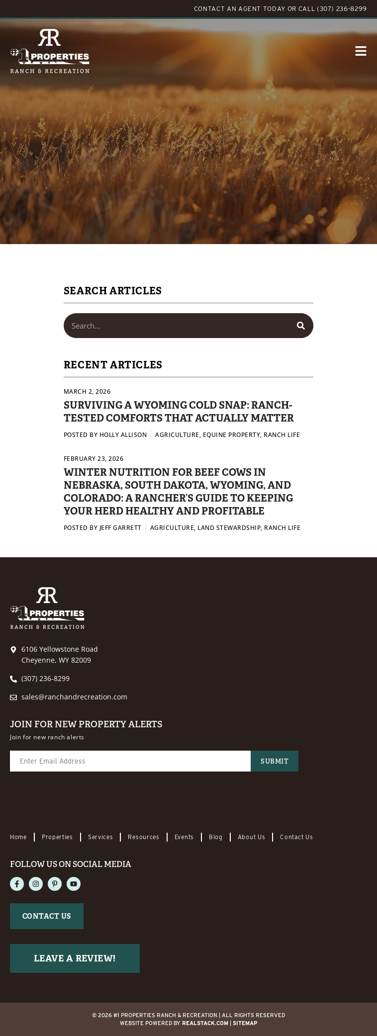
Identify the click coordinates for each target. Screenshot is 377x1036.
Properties (57, 837)
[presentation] (85, 802)
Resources (143, 837)
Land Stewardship (229, 527)
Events (184, 837)
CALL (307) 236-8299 (332, 8)
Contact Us (296, 837)
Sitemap (245, 1023)
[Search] (300, 325)
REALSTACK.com (205, 1023)
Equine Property (232, 435)
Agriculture (177, 435)
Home (18, 837)
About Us (252, 837)
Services (100, 837)
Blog (216, 837)
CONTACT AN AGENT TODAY (239, 8)
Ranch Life (282, 435)
